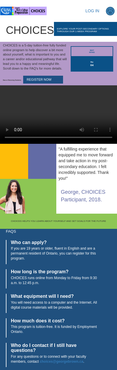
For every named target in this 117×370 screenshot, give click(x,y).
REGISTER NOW (39, 79)
